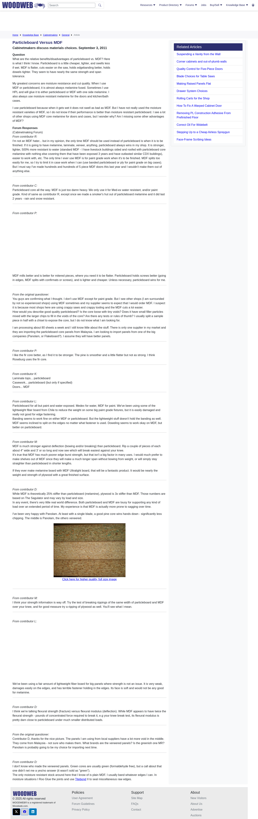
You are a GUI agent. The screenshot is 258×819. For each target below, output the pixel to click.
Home (15, 35)
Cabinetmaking (50, 35)
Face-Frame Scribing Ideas (194, 139)
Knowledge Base (237, 5)
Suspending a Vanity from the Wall (199, 54)
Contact (136, 809)
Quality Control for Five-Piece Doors (200, 68)
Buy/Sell (216, 5)
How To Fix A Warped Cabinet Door (199, 105)
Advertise (197, 809)
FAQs (134, 803)
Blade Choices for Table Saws (196, 76)
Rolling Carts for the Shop (193, 98)
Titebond (80, 779)
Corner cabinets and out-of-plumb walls (202, 61)
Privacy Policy (81, 809)
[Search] (71, 5)
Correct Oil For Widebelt (192, 124)
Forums (191, 5)
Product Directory (170, 5)
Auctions (196, 815)
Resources (148, 5)
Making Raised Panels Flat (194, 83)
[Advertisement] (129, 21)
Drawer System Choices (192, 91)
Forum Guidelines (83, 803)
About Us (196, 803)
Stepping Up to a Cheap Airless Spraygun (203, 132)
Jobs (203, 5)
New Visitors (199, 798)
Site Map (137, 798)
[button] (16, 811)
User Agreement (82, 798)
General (66, 35)
